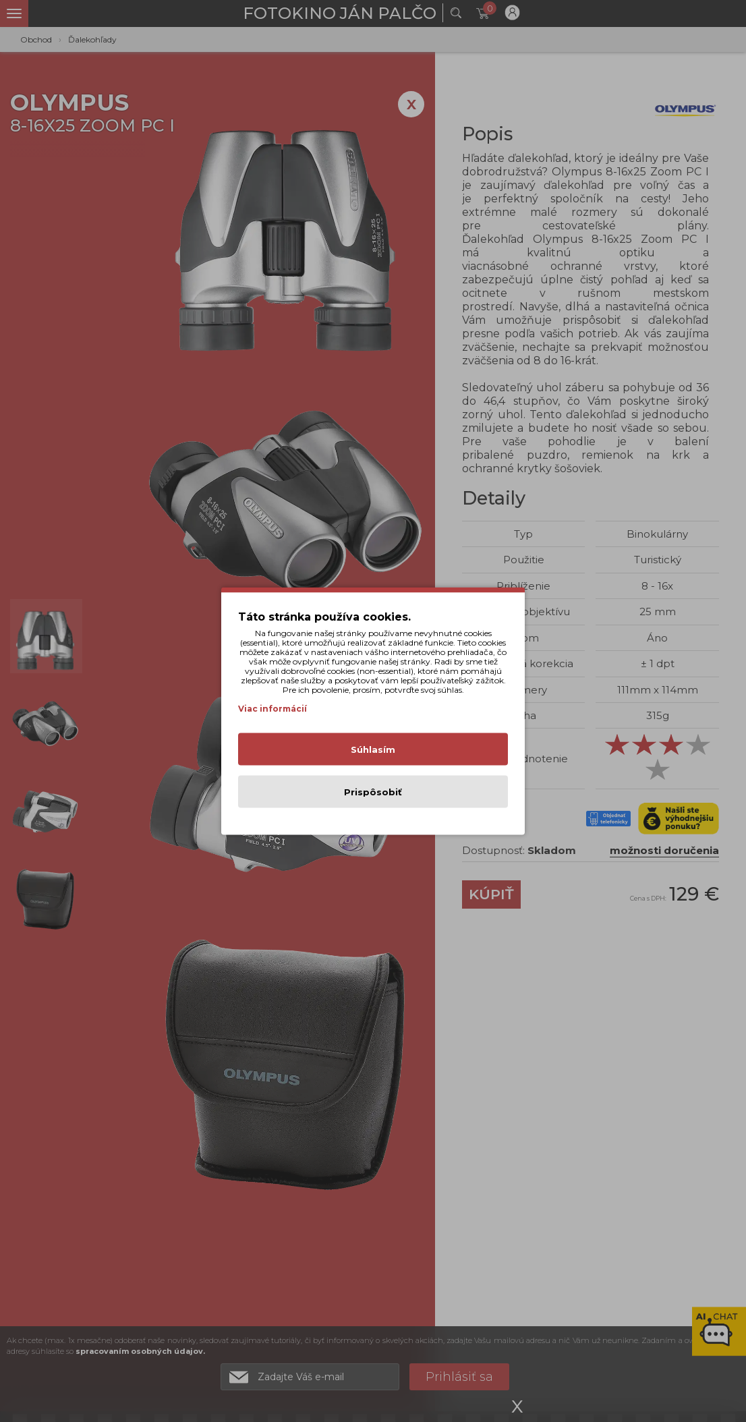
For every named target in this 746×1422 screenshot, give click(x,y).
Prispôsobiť (373, 792)
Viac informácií (272, 709)
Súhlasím (373, 749)
